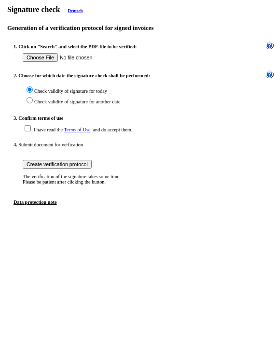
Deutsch (75, 10)
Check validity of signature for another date (77, 101)
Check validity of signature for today (70, 91)
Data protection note (35, 202)
